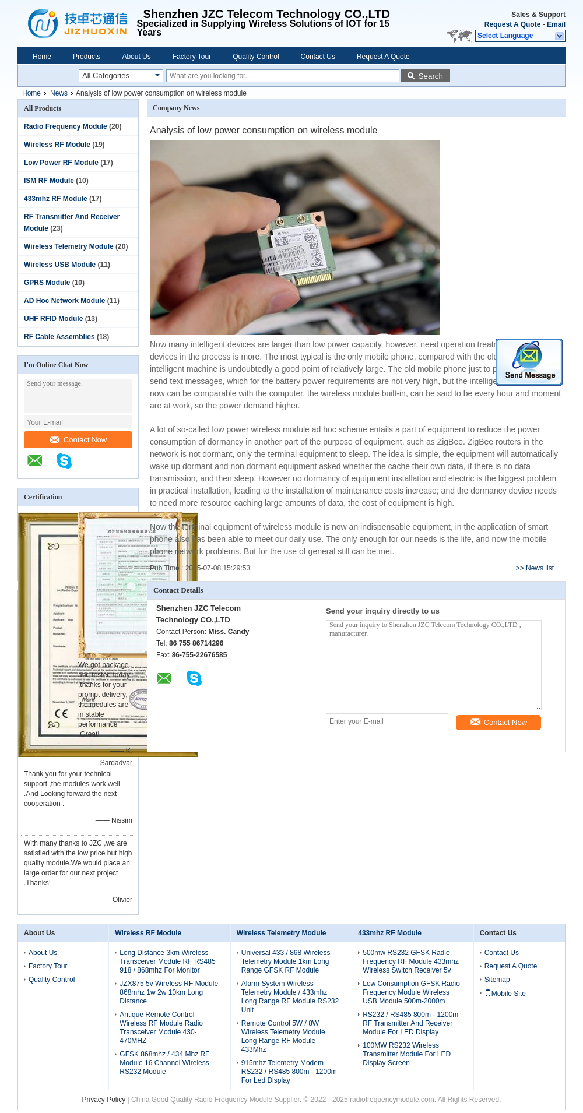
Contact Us (318, 56)
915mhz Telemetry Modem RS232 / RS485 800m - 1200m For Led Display (289, 1071)
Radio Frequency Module (65, 126)
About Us (136, 56)
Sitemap (497, 979)
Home (42, 56)
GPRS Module (47, 283)
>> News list (535, 568)
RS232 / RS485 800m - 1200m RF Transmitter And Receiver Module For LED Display (410, 1023)
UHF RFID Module (53, 319)
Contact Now (78, 439)
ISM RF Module (49, 181)
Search (431, 76)
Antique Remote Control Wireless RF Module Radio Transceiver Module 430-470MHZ (161, 1027)
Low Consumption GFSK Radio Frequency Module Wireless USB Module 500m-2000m (411, 992)
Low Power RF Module (61, 163)
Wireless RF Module (57, 144)
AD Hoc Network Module (64, 301)
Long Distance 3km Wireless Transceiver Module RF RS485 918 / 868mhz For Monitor (167, 961)
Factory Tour (192, 56)
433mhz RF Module (55, 199)
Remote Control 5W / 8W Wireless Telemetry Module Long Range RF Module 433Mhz (283, 1036)
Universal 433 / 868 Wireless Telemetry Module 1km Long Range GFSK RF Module (286, 961)
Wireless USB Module (60, 264)
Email (556, 24)
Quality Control (256, 56)
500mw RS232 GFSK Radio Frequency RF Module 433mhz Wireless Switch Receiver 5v (411, 961)
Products (86, 56)
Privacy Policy (104, 1100)
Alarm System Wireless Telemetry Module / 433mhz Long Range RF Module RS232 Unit (290, 997)
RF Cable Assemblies (59, 337)
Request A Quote (512, 24)
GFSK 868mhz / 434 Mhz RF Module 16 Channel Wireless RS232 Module (164, 1063)
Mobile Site (505, 993)
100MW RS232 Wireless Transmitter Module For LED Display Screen (407, 1054)
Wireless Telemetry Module (69, 246)
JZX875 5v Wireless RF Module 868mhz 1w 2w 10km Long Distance (169, 992)
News (59, 93)
